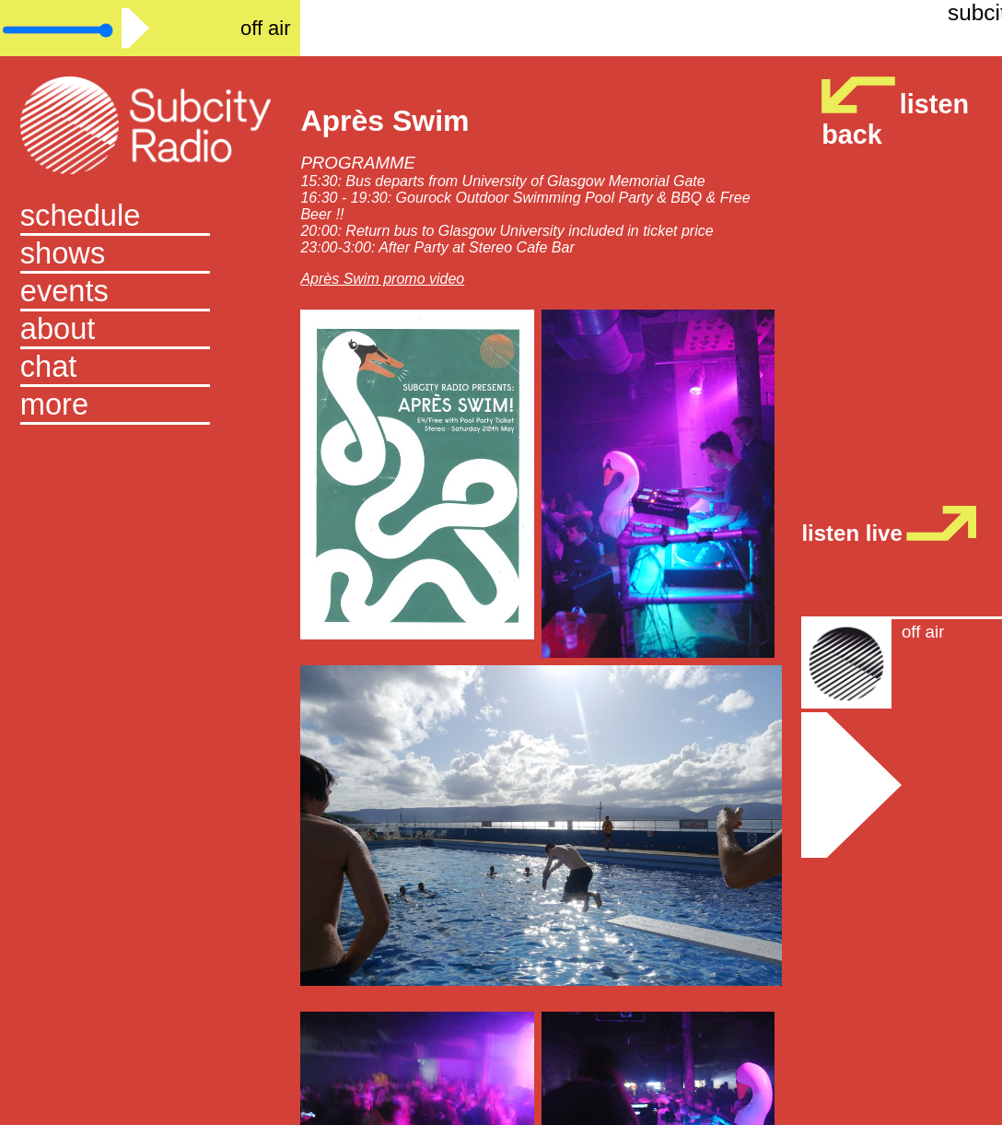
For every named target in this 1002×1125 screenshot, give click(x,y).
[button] (150, 406)
